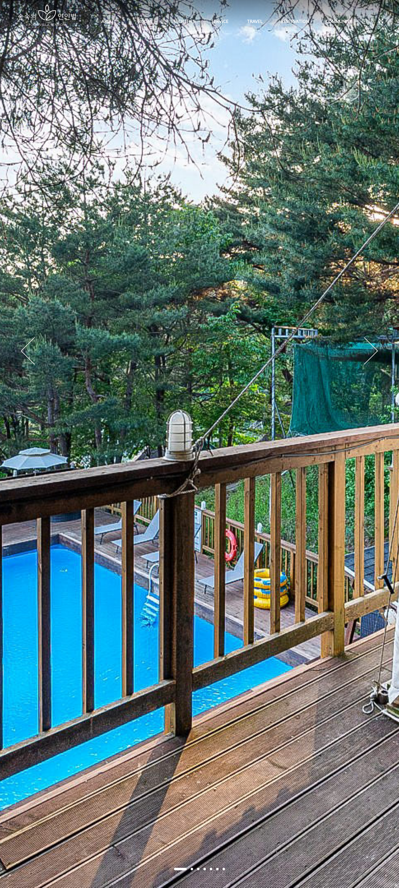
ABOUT (108, 21)
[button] (180, 869)
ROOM (144, 21)
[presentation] (28, 351)
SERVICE (219, 21)
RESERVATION (295, 21)
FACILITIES (184, 21)
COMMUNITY (339, 21)
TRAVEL (254, 21)
